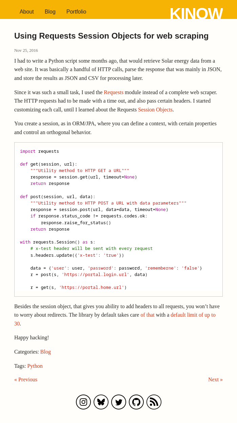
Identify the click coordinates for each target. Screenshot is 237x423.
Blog (50, 12)
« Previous (25, 379)
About (27, 12)
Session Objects (155, 109)
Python (34, 366)
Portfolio (76, 12)
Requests (113, 92)
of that (147, 315)
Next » (215, 379)
